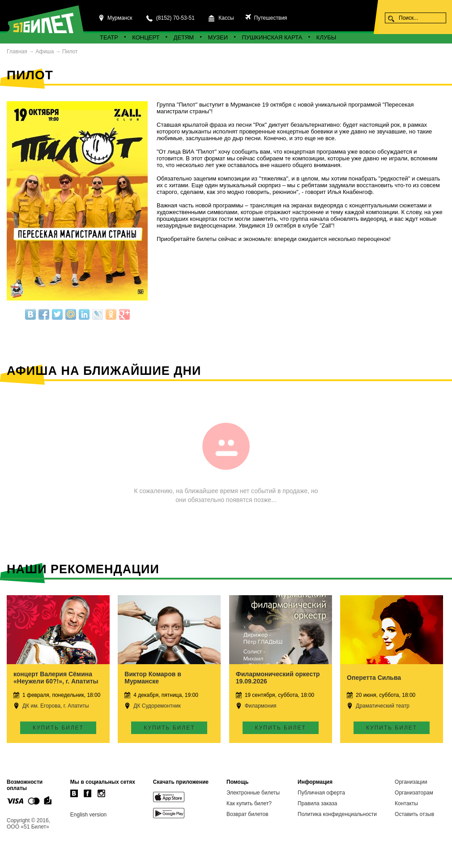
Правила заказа (317, 803)
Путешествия (269, 18)
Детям (184, 37)
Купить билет (58, 728)
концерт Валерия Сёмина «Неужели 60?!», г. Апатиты (55, 677)
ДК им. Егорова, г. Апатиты (55, 706)
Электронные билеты (253, 793)
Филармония (261, 706)
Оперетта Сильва (374, 677)
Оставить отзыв (414, 814)
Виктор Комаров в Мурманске (152, 677)
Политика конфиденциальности (337, 814)
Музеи (218, 37)
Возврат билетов (247, 814)
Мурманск (119, 18)
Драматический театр (382, 706)
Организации (411, 782)
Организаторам (414, 793)
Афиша (44, 51)
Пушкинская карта (272, 37)
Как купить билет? (249, 803)
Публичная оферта (321, 793)
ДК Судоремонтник (156, 706)
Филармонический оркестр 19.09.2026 (278, 677)
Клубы (326, 37)
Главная (17, 51)
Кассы (226, 18)
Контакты (406, 803)
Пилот (69, 51)
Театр (109, 37)
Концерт (145, 37)
